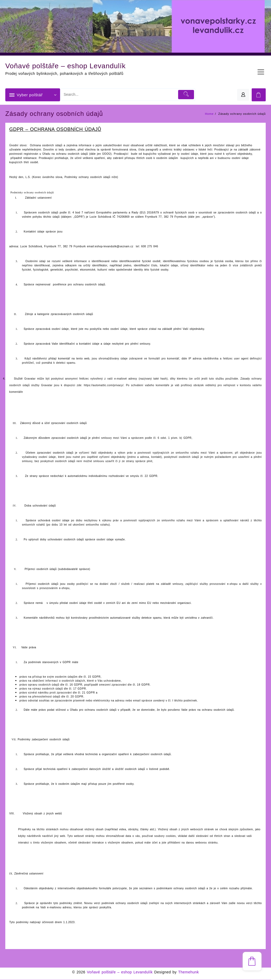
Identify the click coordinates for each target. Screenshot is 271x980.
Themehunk (188, 972)
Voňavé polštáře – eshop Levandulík (73, 65)
